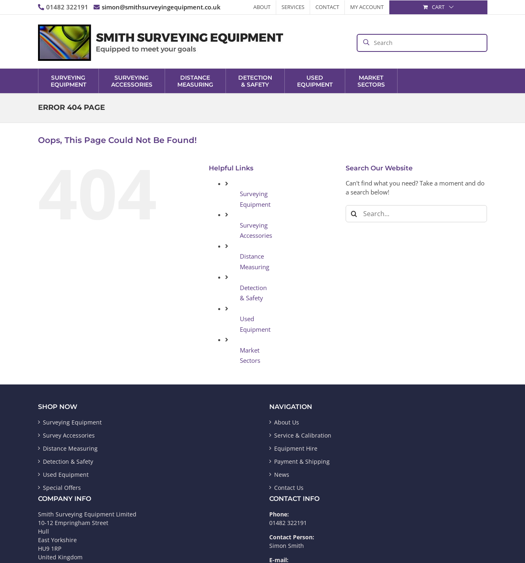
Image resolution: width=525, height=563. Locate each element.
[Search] (354, 213)
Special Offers (62, 488)
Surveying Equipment (72, 422)
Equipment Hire (295, 448)
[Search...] (416, 213)
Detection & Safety (68, 461)
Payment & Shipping (302, 461)
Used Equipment (66, 474)
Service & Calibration (302, 435)
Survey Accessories (69, 435)
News (281, 474)
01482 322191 (63, 7)
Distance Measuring (70, 448)
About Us (286, 422)
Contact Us (289, 488)
